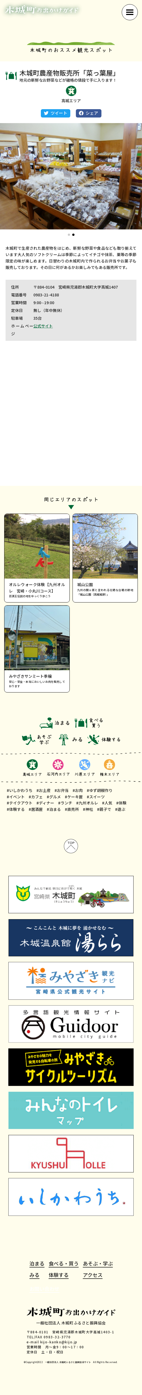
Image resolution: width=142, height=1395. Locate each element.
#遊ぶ (120, 809)
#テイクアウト (20, 803)
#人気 (107, 803)
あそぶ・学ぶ (98, 1263)
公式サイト (43, 326)
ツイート (55, 113)
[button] (69, 235)
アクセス (93, 1275)
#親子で (104, 809)
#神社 (88, 809)
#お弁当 (61, 790)
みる (34, 1275)
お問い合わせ (44, 1289)
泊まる (36, 1263)
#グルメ (54, 796)
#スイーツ (96, 796)
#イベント (16, 796)
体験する (59, 1275)
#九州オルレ (87, 803)
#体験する (16, 809)
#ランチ (65, 803)
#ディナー (45, 803)
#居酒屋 (36, 809)
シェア (88, 113)
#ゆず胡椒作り (100, 790)
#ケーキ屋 (74, 796)
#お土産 (43, 790)
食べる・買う (64, 1263)
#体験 (121, 803)
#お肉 (78, 790)
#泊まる (54, 809)
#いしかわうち (20, 790)
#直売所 (72, 809)
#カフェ (36, 796)
